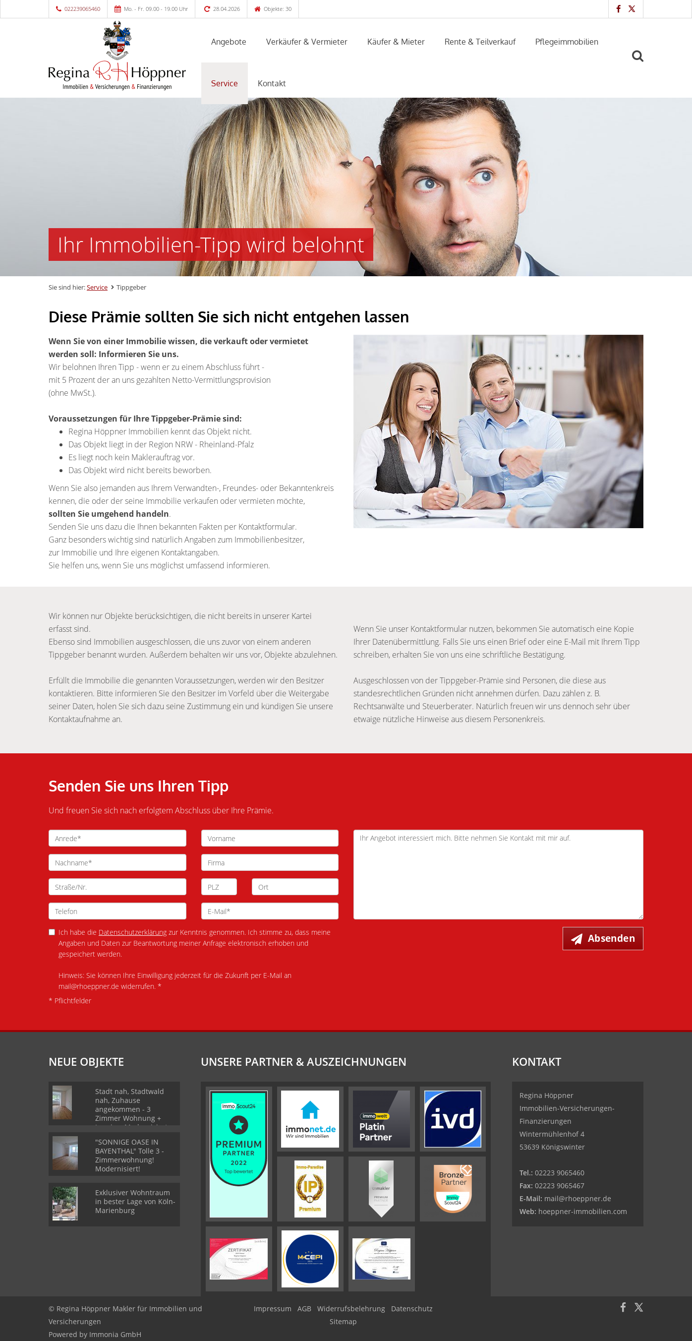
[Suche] (642, 63)
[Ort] (295, 886)
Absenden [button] (611, 938)
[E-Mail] (270, 911)
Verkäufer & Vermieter (306, 42)
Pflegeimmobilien (566, 42)
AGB (304, 1308)
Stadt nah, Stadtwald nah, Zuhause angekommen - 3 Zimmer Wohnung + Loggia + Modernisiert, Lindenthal (132, 1114)
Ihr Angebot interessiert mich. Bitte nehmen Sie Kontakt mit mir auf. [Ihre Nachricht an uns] (498, 874)
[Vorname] (270, 838)
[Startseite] (117, 55)
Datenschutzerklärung (133, 932)
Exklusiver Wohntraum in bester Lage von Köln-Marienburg (135, 1201)
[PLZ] (219, 886)
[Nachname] (117, 862)
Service (224, 83)
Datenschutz (412, 1308)
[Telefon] (117, 911)
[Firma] (270, 862)
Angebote (228, 42)
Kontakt (272, 83)
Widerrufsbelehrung (351, 1308)
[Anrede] (117, 838)
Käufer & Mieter (396, 42)
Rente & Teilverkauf (480, 42)
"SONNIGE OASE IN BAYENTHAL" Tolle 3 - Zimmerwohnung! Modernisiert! (129, 1155)
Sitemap (343, 1321)
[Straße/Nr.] (117, 886)
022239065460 (82, 8)
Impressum (272, 1308)
